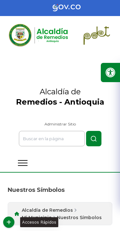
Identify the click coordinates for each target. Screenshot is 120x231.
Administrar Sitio (60, 124)
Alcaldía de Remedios (47, 210)
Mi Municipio (37, 217)
